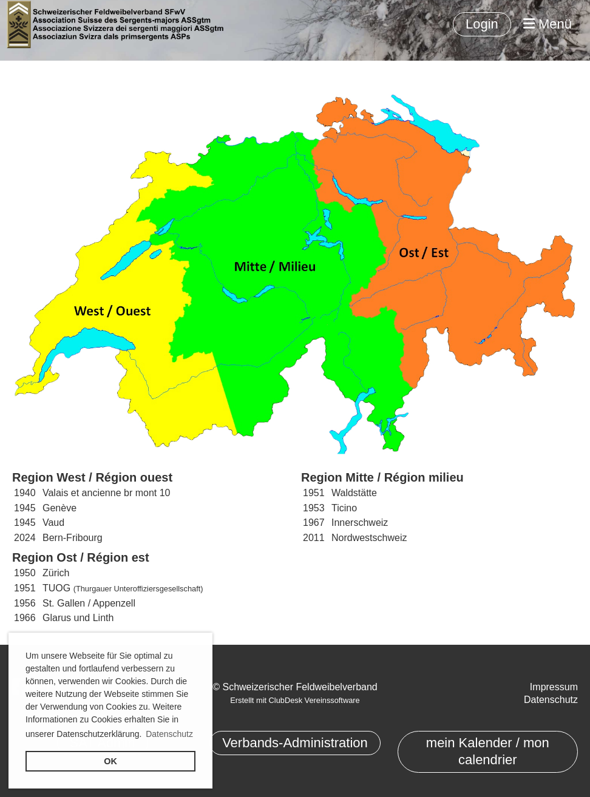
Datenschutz (551, 699)
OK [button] (110, 761)
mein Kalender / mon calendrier (487, 751)
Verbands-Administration (295, 742)
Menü (547, 24)
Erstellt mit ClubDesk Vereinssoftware (294, 700)
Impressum (554, 687)
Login (482, 24)
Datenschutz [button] (169, 734)
